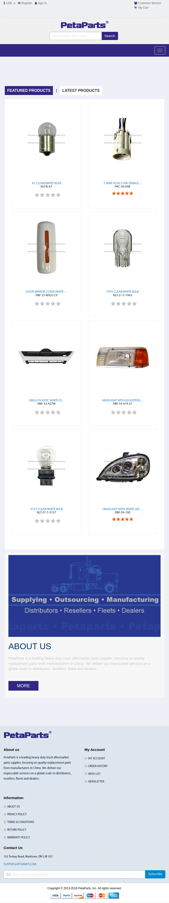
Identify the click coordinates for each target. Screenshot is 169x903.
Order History (97, 766)
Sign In (41, 3)
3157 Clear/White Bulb (46, 509)
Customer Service (147, 3)
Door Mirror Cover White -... (46, 291)
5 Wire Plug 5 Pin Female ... (123, 183)
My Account (96, 758)
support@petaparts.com (20, 864)
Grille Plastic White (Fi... (46, 400)
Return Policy (16, 830)
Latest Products (81, 90)
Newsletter (96, 781)
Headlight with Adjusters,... (122, 400)
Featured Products (28, 90)
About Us (13, 806)
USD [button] (9, 3)
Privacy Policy (16, 814)
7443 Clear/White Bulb (122, 291)
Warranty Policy (18, 837)
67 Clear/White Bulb (46, 183)
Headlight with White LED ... (123, 509)
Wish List (94, 774)
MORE (23, 685)
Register (25, 3)
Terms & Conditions (20, 822)
